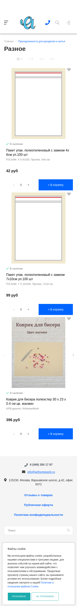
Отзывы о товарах (38, 495)
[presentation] (3, 355)
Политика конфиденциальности (38, 514)
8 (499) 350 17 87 (41, 464)
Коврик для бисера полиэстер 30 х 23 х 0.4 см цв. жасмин (36, 401)
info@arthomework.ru (41, 472)
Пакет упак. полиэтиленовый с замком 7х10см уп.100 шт (35, 277)
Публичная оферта (38, 505)
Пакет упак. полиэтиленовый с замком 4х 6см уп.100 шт (37, 152)
